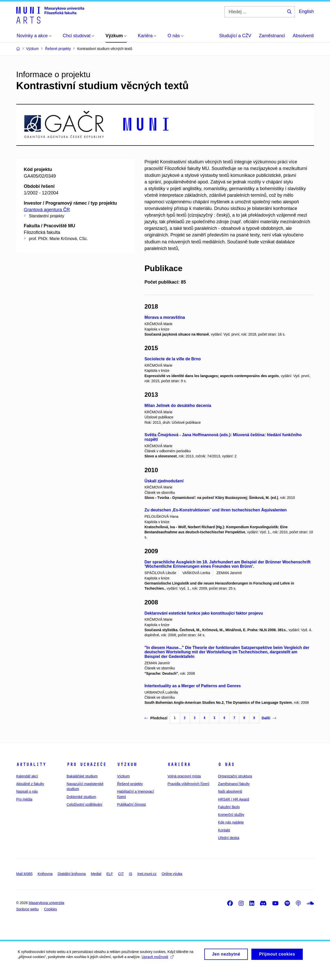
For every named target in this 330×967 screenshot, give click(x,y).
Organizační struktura (235, 776)
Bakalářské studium (82, 776)
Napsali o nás (27, 791)
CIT (121, 874)
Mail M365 (24, 874)
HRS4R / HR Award (233, 799)
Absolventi (303, 35)
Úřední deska (228, 838)
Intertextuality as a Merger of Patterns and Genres (193, 686)
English (306, 11)
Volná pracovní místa (184, 776)
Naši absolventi (230, 791)
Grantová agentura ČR (47, 209)
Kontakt (224, 830)
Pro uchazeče (86, 764)
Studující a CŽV (235, 35)
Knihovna (45, 874)
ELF (109, 874)
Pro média (24, 799)
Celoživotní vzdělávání (84, 804)
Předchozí (156, 718)
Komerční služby (231, 815)
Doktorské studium (81, 797)
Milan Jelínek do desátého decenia (178, 405)
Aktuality (31, 764)
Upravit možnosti (158, 959)
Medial (96, 874)
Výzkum (127, 764)
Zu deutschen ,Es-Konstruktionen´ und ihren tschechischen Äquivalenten (216, 510)
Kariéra (179, 764)
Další (269, 718)
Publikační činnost (131, 804)
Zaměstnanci (272, 35)
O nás (226, 764)
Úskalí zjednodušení (164, 481)
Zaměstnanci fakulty (234, 784)
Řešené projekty (130, 784)
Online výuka (172, 874)
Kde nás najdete (231, 822)
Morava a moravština (165, 317)
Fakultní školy (229, 807)
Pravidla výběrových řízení (188, 784)
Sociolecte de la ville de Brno (173, 359)
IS (130, 874)
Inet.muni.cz (146, 874)
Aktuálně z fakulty (30, 784)
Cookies (50, 909)
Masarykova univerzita (46, 903)
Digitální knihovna (72, 874)
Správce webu (27, 909)
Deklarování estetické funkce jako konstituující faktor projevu (204, 613)
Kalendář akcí (27, 776)
